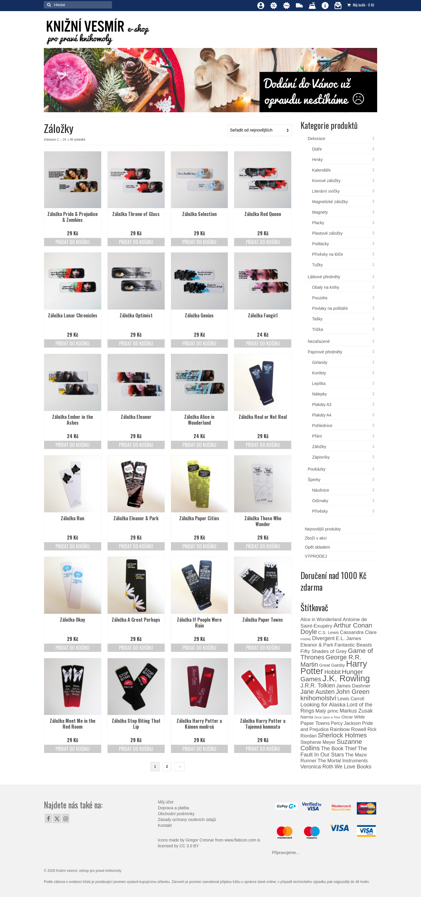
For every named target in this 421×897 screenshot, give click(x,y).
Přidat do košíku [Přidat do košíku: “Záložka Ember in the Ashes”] (72, 444)
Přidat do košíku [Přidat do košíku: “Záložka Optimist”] (136, 343)
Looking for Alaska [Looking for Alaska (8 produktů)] (323, 704)
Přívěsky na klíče (327, 254)
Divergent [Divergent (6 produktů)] (323, 638)
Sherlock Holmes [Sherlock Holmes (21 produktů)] (342, 735)
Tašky (317, 319)
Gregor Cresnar (200, 840)
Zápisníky (321, 457)
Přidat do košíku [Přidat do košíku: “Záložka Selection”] (199, 242)
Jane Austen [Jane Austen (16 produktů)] (318, 691)
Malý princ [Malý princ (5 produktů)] (327, 711)
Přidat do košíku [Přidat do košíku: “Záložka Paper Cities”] (199, 546)
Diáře (317, 149)
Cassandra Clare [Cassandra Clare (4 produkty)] (358, 632)
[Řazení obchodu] (259, 130)
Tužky (317, 264)
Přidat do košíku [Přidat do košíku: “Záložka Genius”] (199, 343)
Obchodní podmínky (176, 813)
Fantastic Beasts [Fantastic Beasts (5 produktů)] (353, 645)
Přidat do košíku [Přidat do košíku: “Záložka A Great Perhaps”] (136, 647)
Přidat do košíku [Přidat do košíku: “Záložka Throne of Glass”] (136, 242)
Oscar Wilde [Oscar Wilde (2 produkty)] (353, 717)
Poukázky (317, 469)
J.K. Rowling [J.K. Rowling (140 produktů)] (346, 678)
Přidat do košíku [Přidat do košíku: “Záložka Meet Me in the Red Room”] (72, 748)
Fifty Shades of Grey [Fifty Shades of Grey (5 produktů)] (324, 651)
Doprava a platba (173, 808)
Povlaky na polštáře (330, 308)
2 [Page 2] (167, 767)
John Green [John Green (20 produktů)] (353, 691)
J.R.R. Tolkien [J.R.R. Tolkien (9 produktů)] (318, 685)
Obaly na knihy (325, 287)
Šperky (314, 479)
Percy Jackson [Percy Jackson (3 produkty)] (346, 723)
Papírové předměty (325, 352)
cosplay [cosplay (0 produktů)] (306, 639)
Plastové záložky (327, 233)
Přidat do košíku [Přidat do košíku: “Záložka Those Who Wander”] (263, 546)
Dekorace (316, 138)
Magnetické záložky (330, 201)
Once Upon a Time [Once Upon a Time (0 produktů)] (327, 717)
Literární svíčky (326, 191)
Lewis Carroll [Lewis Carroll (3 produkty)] (350, 698)
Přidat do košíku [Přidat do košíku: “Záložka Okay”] (72, 647)
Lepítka (319, 383)
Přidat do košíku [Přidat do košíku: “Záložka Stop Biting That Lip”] (136, 748)
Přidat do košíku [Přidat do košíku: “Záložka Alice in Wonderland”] (199, 444)
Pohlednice (322, 425)
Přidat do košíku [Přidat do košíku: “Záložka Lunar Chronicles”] (72, 343)
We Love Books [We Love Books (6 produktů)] (352, 767)
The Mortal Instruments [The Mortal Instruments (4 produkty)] (343, 760)
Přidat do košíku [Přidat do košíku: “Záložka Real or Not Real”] (263, 444)
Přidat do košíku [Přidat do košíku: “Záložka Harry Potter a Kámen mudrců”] (199, 748)
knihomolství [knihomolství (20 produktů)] (319, 698)
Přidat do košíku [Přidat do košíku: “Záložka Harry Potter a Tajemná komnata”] (263, 748)
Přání (317, 436)
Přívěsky (320, 511)
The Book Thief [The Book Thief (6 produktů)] (339, 748)
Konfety (319, 373)
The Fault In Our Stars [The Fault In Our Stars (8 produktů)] (334, 751)
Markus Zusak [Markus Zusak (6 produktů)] (356, 711)
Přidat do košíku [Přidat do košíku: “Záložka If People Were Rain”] (199, 647)
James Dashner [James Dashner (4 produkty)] (353, 686)
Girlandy (319, 362)
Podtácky (320, 243)
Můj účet (165, 802)
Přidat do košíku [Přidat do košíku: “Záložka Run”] (72, 546)
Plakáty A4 (322, 415)
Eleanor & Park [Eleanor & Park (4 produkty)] (317, 645)
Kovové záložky (326, 180)
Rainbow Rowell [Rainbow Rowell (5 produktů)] (348, 729)
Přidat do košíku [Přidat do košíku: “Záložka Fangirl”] (263, 343)
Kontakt (165, 825)
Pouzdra (319, 297)
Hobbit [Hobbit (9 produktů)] (333, 672)
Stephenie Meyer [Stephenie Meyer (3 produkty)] (318, 742)
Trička (317, 329)
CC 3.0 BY (189, 846)
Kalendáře (321, 170)
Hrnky (317, 159)
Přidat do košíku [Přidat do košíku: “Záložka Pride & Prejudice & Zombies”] (72, 242)
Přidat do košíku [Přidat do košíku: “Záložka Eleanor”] (136, 444)
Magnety (320, 212)
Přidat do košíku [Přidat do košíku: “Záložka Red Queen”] (263, 242)
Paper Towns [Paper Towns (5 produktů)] (315, 723)
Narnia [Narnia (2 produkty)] (307, 717)
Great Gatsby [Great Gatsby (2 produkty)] (332, 665)
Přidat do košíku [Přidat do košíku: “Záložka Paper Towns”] (263, 647)
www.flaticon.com (240, 840)
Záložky (319, 446)
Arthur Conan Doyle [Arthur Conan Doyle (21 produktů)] (336, 628)
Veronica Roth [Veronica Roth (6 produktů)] (317, 767)
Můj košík (360, 4)
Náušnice (320, 490)
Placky (318, 222)
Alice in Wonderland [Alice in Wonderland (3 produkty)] (321, 619)
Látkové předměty (324, 276)
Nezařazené (319, 341)
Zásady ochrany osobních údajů (187, 819)
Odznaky (320, 500)
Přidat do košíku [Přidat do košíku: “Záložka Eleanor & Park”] (136, 546)
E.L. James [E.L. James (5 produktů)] (348, 638)
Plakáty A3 (322, 404)
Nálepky (319, 394)
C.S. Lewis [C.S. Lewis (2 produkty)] (328, 632)
